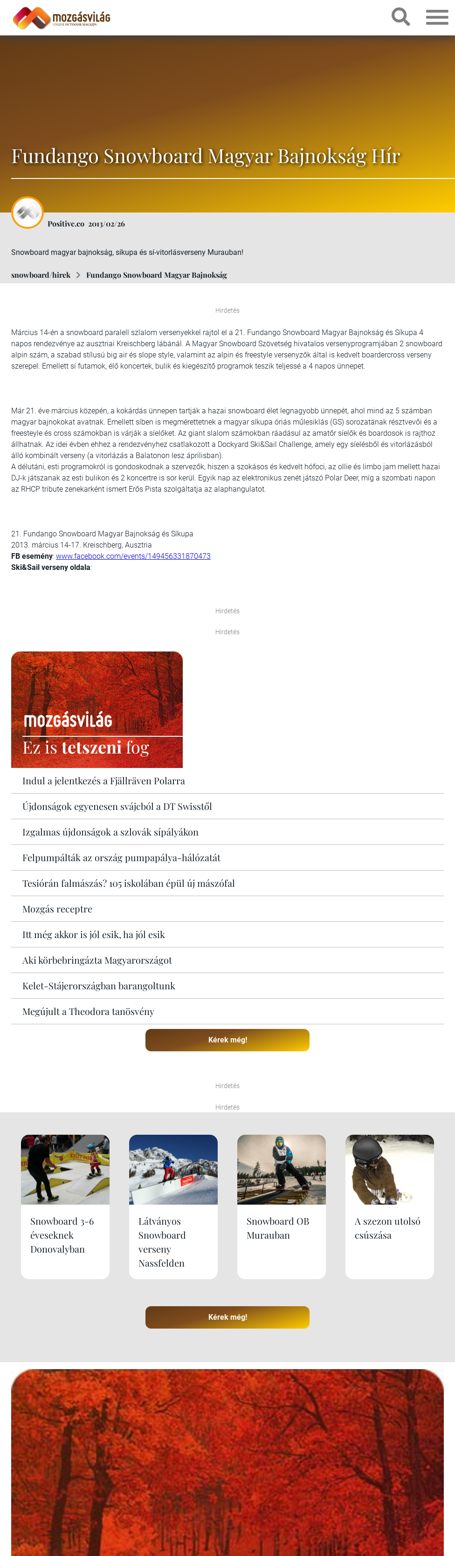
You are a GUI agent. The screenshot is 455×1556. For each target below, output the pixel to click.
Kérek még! (227, 1039)
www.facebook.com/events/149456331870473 (133, 556)
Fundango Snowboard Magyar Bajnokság (156, 275)
